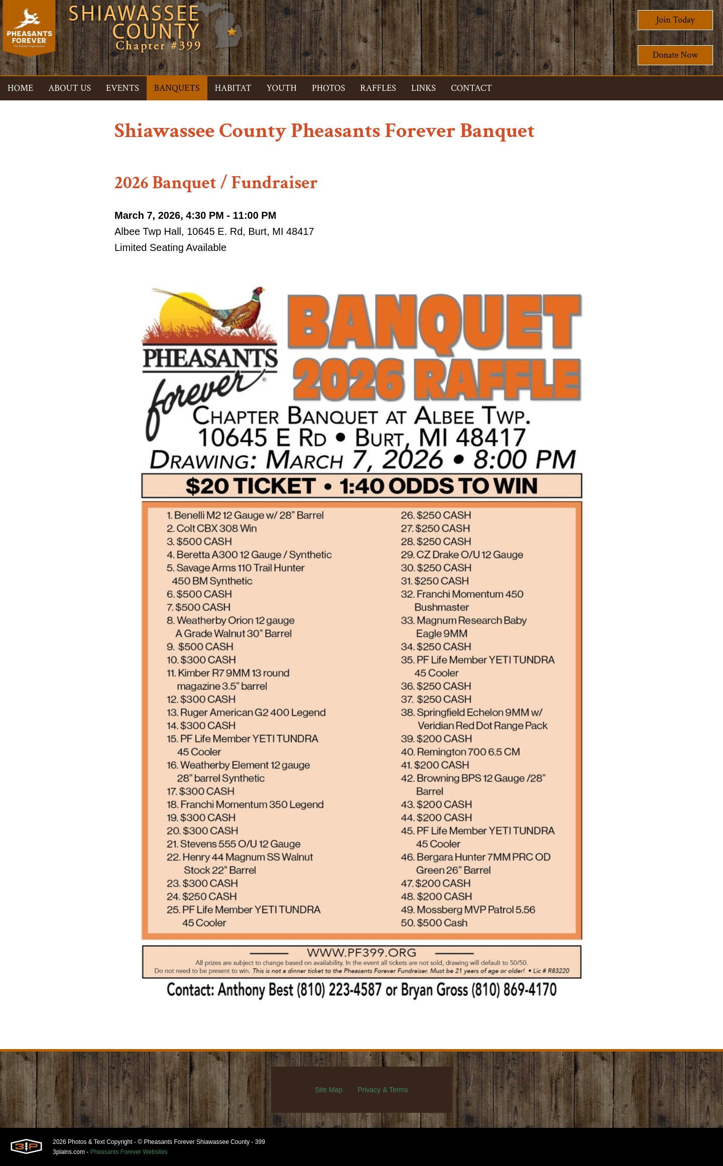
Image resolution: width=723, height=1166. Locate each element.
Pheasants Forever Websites (129, 1151)
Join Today (675, 20)
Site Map (328, 1090)
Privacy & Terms (382, 1090)
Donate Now (675, 55)
